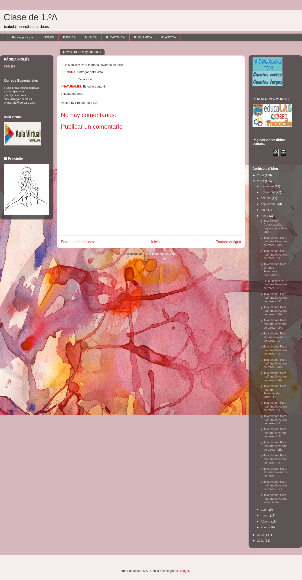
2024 (261, 175)
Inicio (155, 242)
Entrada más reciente (78, 242)
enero (265, 527)
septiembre (269, 204)
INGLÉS (48, 37)
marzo (265, 515)
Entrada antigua (228, 242)
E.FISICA (69, 37)
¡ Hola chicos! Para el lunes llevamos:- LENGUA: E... (273, 269)
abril (264, 509)
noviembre (268, 192)
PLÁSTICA (168, 37)
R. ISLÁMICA (143, 37)
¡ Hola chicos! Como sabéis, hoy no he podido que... (273, 226)
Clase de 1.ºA (30, 17)
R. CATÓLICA (115, 37)
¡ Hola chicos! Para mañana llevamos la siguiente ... (273, 498)
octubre (266, 198)
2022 (261, 534)
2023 (261, 181)
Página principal (23, 37)
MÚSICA (91, 37)
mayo (265, 215)
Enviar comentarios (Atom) (160, 254)
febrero (266, 521)
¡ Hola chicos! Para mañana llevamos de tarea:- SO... (273, 485)
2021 (261, 540)
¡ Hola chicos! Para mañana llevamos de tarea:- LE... (273, 254)
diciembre (268, 186)
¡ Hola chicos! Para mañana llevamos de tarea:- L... (273, 284)
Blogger (184, 571)
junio (264, 210)
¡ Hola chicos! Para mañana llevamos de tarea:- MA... (273, 241)
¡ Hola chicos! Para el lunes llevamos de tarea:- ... (273, 337)
